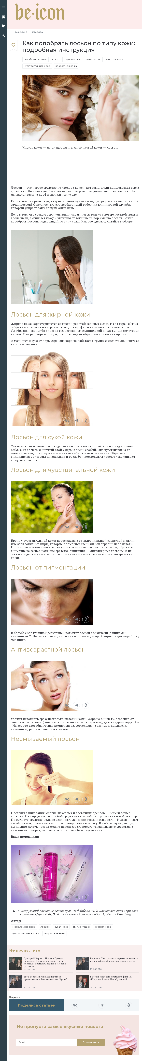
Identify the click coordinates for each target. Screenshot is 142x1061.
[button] (3, 7)
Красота (37, 32)
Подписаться (91, 1042)
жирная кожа (114, 59)
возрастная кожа (66, 66)
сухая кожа (73, 59)
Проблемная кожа (35, 59)
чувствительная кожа (37, 66)
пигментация (93, 59)
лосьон (56, 59)
